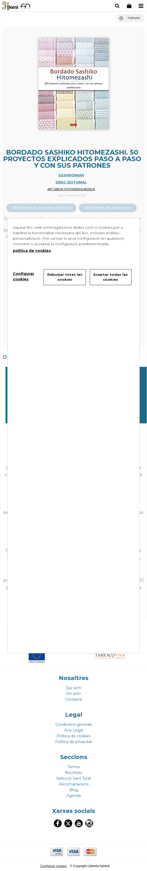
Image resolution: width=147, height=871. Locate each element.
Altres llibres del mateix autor (108, 208)
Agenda (73, 795)
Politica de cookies (73, 736)
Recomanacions (73, 784)
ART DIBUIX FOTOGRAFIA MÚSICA (71, 189)
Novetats (73, 772)
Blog (73, 790)
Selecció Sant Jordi (73, 778)
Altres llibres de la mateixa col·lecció (41, 208)
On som (73, 693)
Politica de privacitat (73, 741)
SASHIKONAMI (71, 175)
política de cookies (32, 250)
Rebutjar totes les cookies (64, 277)
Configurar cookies (53, 866)
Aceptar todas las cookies (110, 277)
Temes (73, 767)
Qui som (73, 687)
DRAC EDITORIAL (71, 182)
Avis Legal (73, 730)
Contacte (73, 699)
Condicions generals (73, 724)
